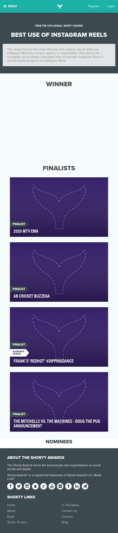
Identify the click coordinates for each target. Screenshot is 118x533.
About (11, 511)
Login (110, 6)
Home (11, 505)
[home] (59, 6)
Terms (11, 522)
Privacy (22, 522)
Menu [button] (10, 6)
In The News (70, 505)
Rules (11, 517)
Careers (67, 517)
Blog (65, 522)
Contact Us (69, 511)
